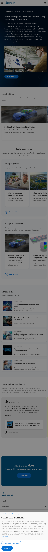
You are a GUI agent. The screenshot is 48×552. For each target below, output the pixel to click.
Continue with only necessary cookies (13, 514)
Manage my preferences (11, 543)
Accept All (7, 548)
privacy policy (5, 536)
